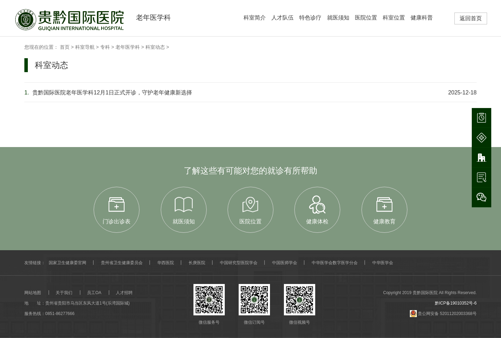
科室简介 (255, 18)
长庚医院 (197, 262)
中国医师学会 (284, 262)
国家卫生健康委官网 (67, 262)
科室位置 (394, 18)
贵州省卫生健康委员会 (122, 262)
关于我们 (64, 292)
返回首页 (471, 18)
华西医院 (165, 262)
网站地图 (32, 292)
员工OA (94, 292)
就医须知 (338, 18)
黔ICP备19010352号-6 (456, 303)
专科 (105, 47)
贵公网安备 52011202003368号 (443, 313)
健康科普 (422, 18)
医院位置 (366, 18)
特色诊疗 (310, 18)
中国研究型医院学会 (238, 262)
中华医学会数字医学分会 (335, 262)
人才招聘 (124, 292)
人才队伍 (282, 18)
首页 (65, 47)
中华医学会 (382, 262)
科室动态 (155, 47)
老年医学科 (128, 47)
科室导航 (85, 47)
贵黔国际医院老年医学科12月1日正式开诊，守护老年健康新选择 (108, 92)
